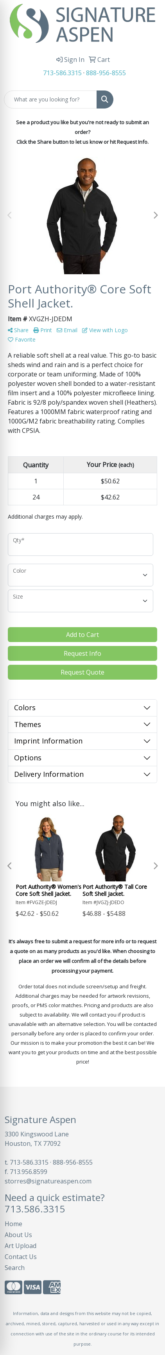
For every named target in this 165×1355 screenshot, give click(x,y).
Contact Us (21, 1256)
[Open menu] (149, 99)
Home (13, 1223)
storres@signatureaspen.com (48, 1181)
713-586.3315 (62, 73)
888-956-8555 (106, 73)
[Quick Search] (50, 99)
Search (15, 1267)
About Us (18, 1234)
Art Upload (20, 1245)
